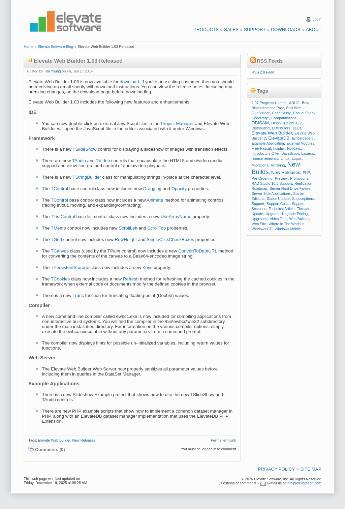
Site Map (310, 469)
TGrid (56, 239)
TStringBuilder (86, 177)
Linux (285, 158)
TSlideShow (84, 149)
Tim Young (52, 71)
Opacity (179, 188)
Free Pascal (261, 148)
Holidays (294, 148)
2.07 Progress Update (269, 103)
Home (28, 46)
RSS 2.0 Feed (263, 72)
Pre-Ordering (262, 178)
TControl (59, 188)
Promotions (299, 178)
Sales (231, 29)
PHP (306, 173)
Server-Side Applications (271, 193)
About (313, 29)
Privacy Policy (276, 469)
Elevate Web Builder (54, 440)
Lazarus (307, 153)
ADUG (294, 103)
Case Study (281, 113)
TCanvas (60, 250)
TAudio (79, 160)
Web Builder (299, 219)
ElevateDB (278, 138)
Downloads (285, 29)
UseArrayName (176, 216)
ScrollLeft (128, 228)
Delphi (276, 123)
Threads (303, 209)
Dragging (152, 188)
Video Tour (278, 219)
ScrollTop (157, 228)
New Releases (84, 440)
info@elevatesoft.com (304, 483)
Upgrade (273, 214)
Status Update (278, 199)
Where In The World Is (286, 224)
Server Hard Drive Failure (290, 188)
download (129, 81)
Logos (297, 158)
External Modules (300, 143)
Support (254, 29)
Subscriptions (303, 199)
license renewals (265, 158)
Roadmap (259, 188)
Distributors (281, 128)
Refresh (131, 278)
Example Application (268, 143)
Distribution (261, 128)
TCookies (60, 278)
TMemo (58, 228)
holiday (279, 148)
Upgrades (259, 219)
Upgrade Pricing (295, 214)
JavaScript (290, 153)
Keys (148, 267)
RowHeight (125, 239)
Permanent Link (223, 440)
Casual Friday (304, 113)
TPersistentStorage (70, 267)
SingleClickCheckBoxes (170, 239)
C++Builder (261, 113)
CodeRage (260, 118)
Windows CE (262, 229)
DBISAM (260, 122)
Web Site (259, 224)
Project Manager (177, 123)
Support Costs (278, 204)
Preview (281, 178)
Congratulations (283, 118)
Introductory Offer (266, 153)
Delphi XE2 (293, 123)
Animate (155, 200)
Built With (294, 108)
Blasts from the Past (268, 108)
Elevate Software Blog (55, 46)
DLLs (297, 128)
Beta (305, 103)
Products (206, 29)
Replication (303, 183)
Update (257, 214)
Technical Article (281, 209)
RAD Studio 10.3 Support (272, 183)
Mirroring (278, 165)
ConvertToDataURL (197, 250)
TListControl (63, 216)
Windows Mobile (288, 229)
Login (317, 19)
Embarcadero (303, 138)
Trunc (78, 295)
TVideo (103, 160)
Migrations (260, 165)
